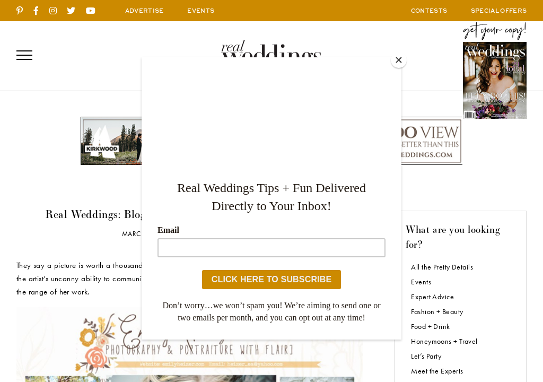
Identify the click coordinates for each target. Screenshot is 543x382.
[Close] (399, 60)
